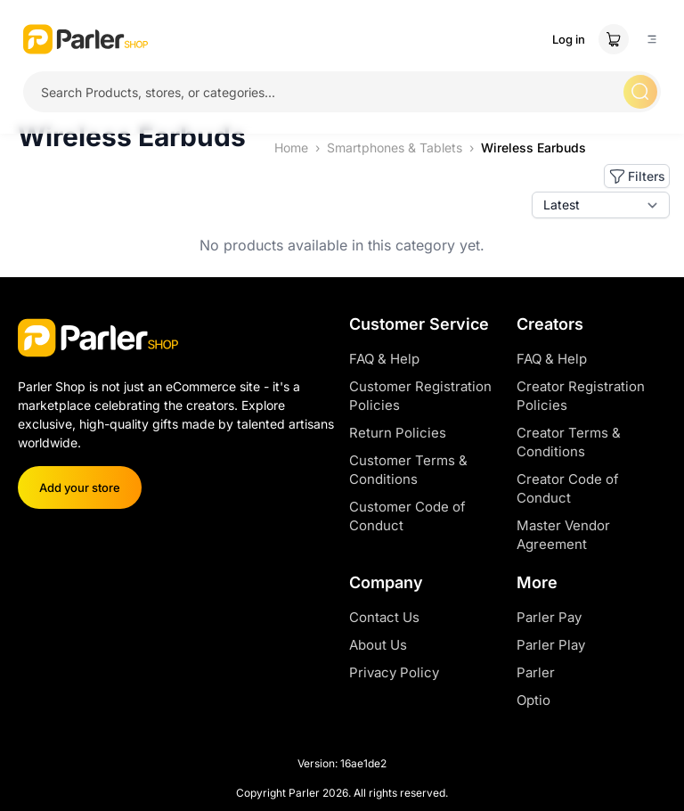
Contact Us (384, 617)
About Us (378, 644)
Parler (536, 672)
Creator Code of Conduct (568, 488)
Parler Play (551, 644)
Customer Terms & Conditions (408, 469)
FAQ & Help (384, 358)
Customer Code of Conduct (407, 516)
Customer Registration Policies (420, 396)
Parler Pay (549, 617)
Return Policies (397, 432)
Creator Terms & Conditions (569, 442)
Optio (533, 700)
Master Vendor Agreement (563, 535)
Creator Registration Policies (581, 396)
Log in (568, 39)
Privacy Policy (394, 672)
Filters (636, 176)
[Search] (640, 92)
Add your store (79, 487)
